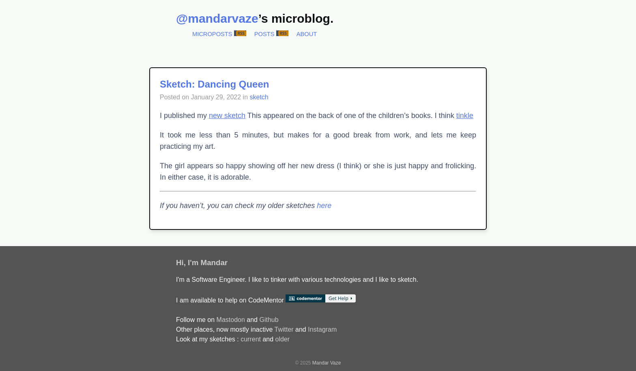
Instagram (322, 329)
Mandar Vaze (326, 363)
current (251, 339)
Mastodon (231, 319)
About (307, 34)
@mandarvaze (217, 18)
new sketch (227, 116)
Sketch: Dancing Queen (214, 84)
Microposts (212, 34)
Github (268, 319)
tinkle (464, 116)
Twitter (283, 329)
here (324, 206)
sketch (259, 97)
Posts (264, 34)
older (282, 339)
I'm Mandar (208, 262)
